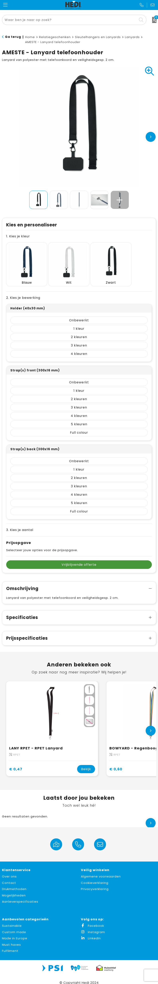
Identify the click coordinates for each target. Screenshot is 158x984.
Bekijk (86, 763)
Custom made (14, 926)
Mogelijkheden (14, 889)
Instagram (93, 926)
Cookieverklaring (94, 877)
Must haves (11, 939)
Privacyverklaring (95, 883)
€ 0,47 (15, 763)
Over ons (9, 871)
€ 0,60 (115, 763)
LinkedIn (91, 933)
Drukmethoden (14, 883)
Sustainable (12, 920)
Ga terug (13, 37)
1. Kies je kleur (18, 236)
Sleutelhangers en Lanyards (98, 37)
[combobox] (70, 20)
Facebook (92, 920)
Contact (9, 877)
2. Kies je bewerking (23, 292)
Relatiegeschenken (55, 37)
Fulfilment (10, 945)
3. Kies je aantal (19, 524)
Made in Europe (14, 933)
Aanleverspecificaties (20, 896)
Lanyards (132, 37)
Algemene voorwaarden (101, 871)
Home (30, 37)
